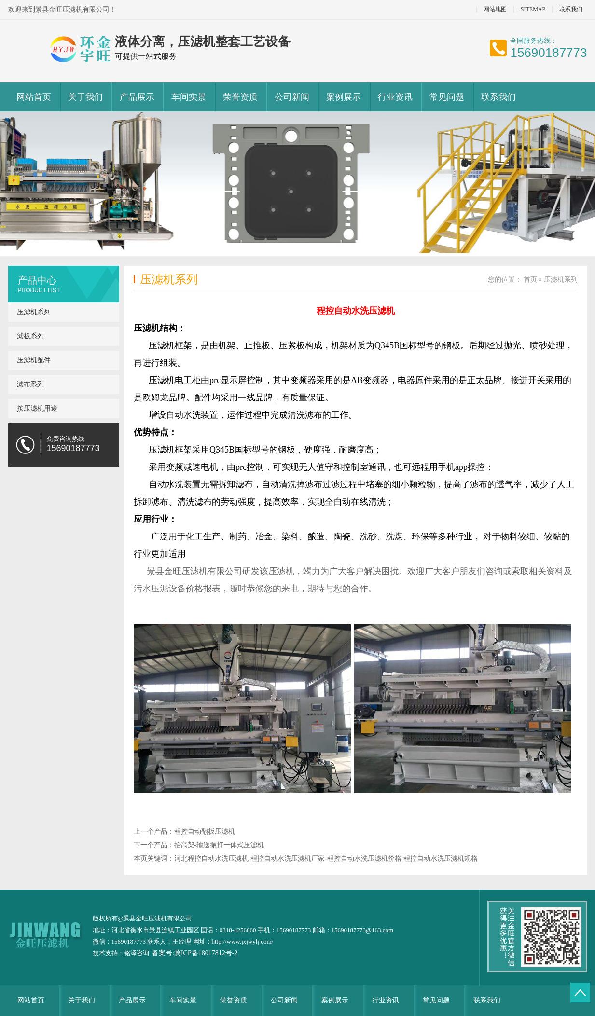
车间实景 (188, 97)
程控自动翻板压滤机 (204, 831)
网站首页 (33, 97)
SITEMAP (533, 9)
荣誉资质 (240, 97)
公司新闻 (292, 97)
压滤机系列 (34, 312)
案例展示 (343, 97)
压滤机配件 (34, 360)
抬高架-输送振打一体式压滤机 (219, 845)
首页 (530, 279)
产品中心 (37, 280)
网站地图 (495, 9)
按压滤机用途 (37, 408)
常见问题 (446, 97)
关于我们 (85, 97)
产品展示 (137, 97)
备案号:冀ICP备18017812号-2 (194, 953)
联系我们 (570, 9)
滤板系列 (30, 336)
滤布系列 (30, 384)
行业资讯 (395, 97)
